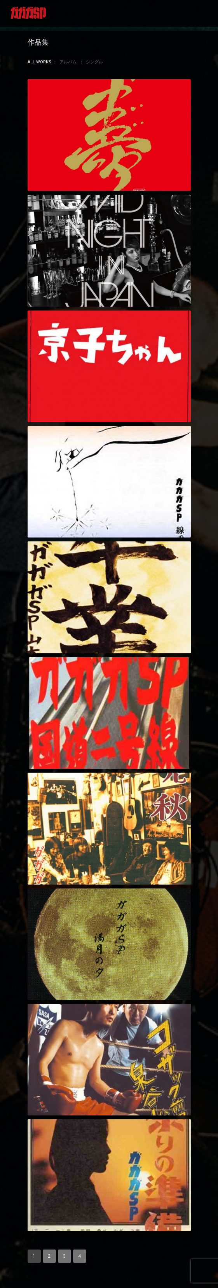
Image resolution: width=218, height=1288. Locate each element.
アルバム (68, 62)
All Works (39, 62)
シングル (94, 62)
